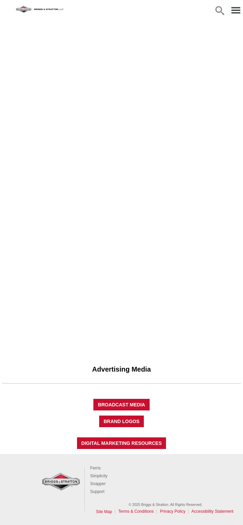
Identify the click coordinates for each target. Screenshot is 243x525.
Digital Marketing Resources (121, 443)
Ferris (95, 468)
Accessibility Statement (212, 511)
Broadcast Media (121, 404)
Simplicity (99, 476)
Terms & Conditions (136, 511)
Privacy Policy (172, 511)
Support (97, 491)
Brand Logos (121, 421)
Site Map (104, 511)
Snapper (98, 483)
